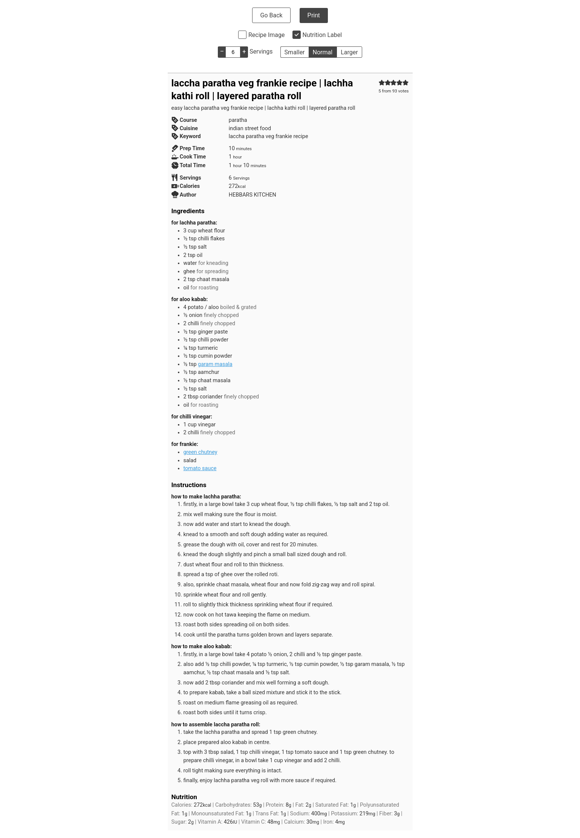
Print (314, 15)
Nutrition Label (322, 34)
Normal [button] (323, 52)
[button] (382, 83)
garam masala (215, 364)
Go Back (271, 15)
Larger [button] (349, 52)
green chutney (200, 452)
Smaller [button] (295, 52)
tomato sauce (200, 468)
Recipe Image (266, 34)
